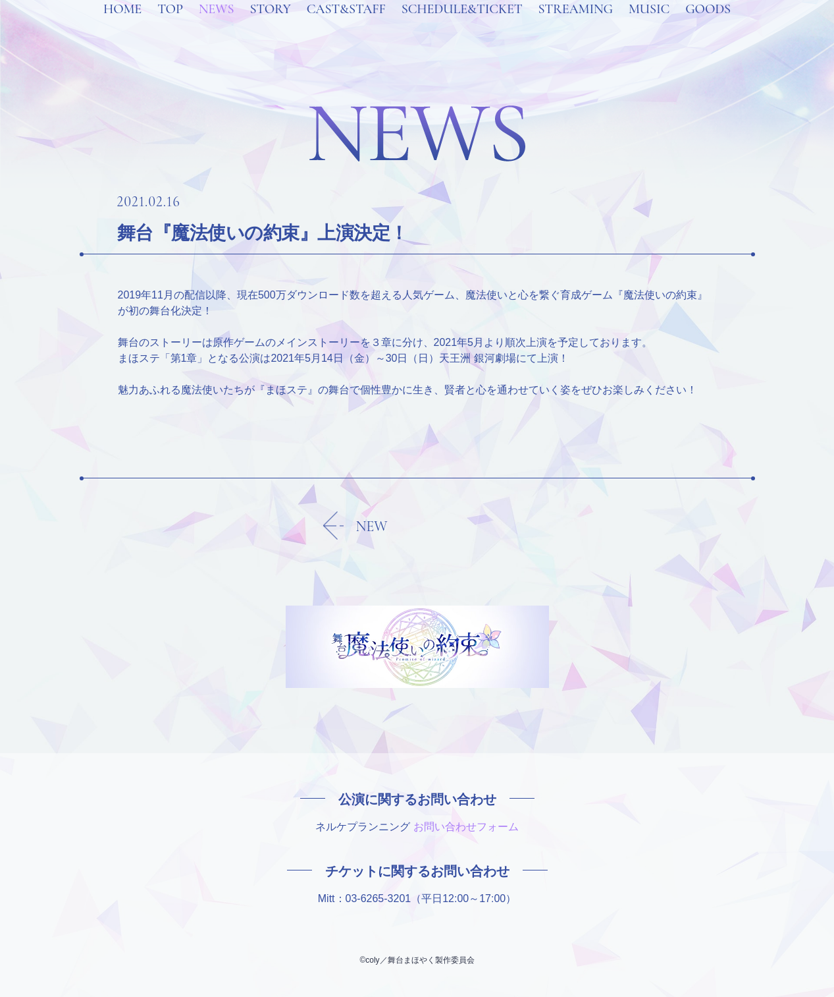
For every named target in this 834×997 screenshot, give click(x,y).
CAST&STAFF (346, 26)
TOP (170, 26)
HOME (122, 26)
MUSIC (649, 26)
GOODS (708, 26)
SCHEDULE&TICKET (462, 26)
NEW (372, 526)
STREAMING (575, 26)
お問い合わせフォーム (466, 826)
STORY (269, 26)
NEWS (216, 26)
